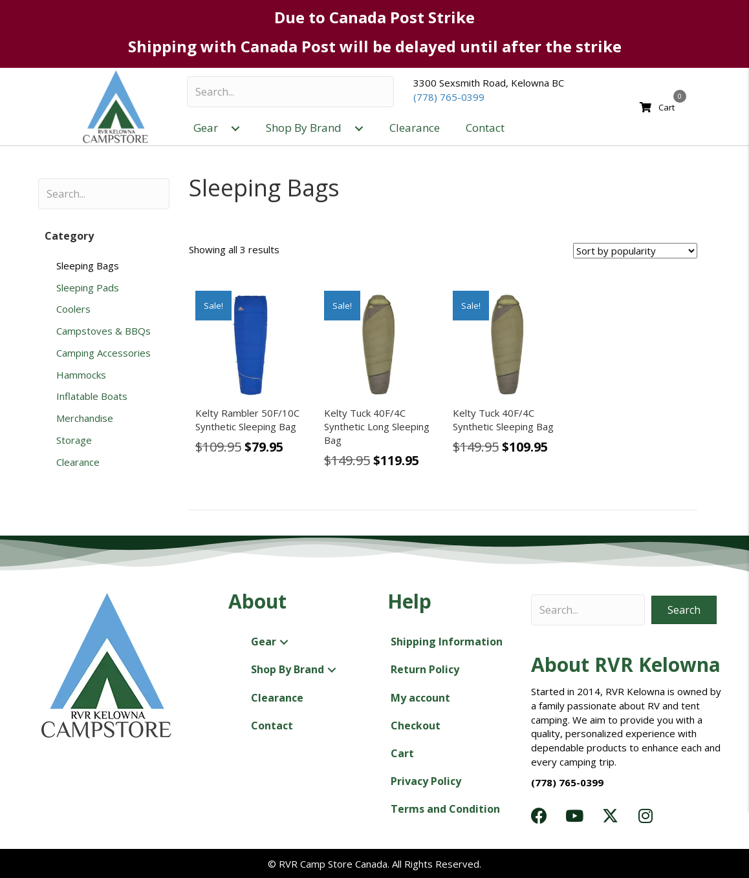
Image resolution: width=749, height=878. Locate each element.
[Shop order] (635, 250)
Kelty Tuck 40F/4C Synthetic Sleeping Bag (503, 419)
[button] (235, 128)
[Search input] (290, 91)
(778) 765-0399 (448, 96)
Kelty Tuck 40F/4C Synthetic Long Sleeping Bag (376, 426)
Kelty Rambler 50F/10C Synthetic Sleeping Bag (247, 419)
